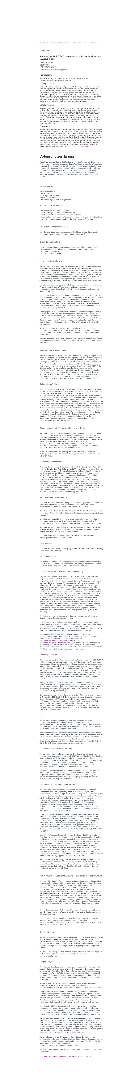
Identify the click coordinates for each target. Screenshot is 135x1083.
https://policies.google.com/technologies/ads (57, 1041)
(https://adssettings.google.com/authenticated (63, 1045)
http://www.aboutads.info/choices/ (56, 641)
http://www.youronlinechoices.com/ (57, 643)
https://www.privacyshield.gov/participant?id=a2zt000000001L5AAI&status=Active (71, 987)
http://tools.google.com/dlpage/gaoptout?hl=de (66, 1033)
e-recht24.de (85, 146)
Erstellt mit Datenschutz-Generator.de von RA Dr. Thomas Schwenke (66, 1056)
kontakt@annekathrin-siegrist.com (56, 70)
